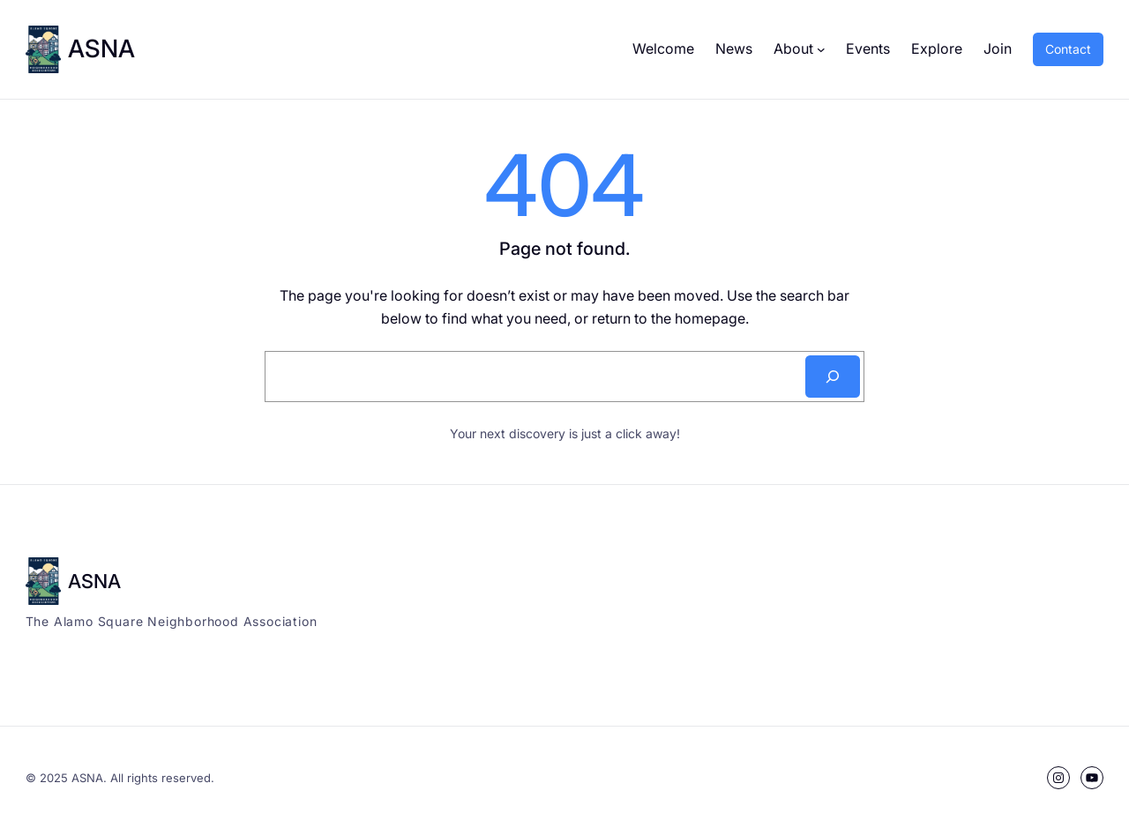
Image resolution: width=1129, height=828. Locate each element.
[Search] (832, 376)
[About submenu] (821, 49)
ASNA (101, 48)
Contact (1068, 48)
